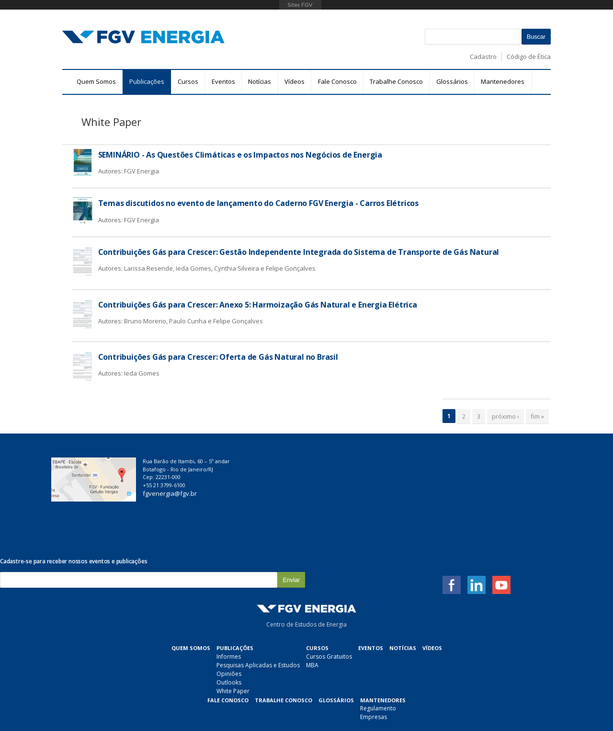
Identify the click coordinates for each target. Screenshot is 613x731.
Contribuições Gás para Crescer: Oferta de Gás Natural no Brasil (218, 357)
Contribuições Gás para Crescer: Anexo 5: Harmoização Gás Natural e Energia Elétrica (257, 304)
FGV (300, 5)
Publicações (146, 81)
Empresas (297, 661)
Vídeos (294, 81)
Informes (152, 600)
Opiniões (152, 618)
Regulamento (302, 652)
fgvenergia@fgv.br (193, 493)
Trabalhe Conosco (396, 81)
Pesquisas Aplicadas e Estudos (181, 609)
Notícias (259, 81)
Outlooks (152, 626)
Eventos (223, 81)
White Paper (156, 635)
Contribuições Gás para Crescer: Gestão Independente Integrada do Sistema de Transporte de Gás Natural (298, 252)
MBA (235, 609)
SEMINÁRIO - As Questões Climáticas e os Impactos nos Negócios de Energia (240, 154)
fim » (537, 416)
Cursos (188, 81)
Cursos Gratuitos (252, 600)
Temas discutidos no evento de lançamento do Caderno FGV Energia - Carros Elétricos (258, 203)
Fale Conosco (337, 81)
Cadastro (483, 56)
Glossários (452, 81)
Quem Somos (96, 81)
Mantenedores (502, 81)
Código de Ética (529, 56)
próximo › (505, 416)
